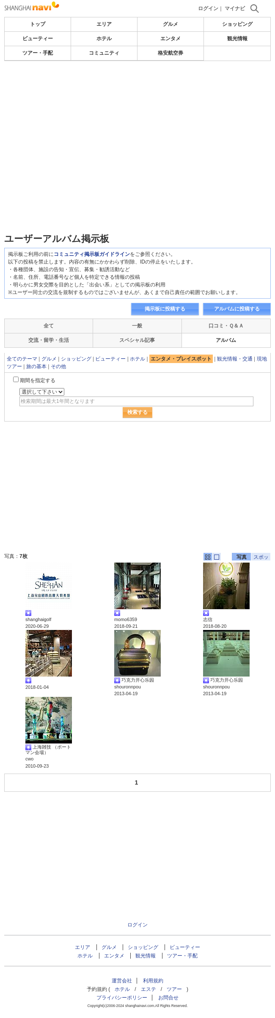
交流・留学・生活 (48, 340)
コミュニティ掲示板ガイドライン (92, 254)
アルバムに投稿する (237, 309)
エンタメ (170, 39)
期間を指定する (37, 380)
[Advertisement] (137, 124)
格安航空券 (170, 53)
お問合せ (168, 998)
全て (49, 326)
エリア (104, 24)
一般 (137, 326)
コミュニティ (104, 53)
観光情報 (237, 39)
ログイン (208, 8)
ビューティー (37, 39)
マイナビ (235, 8)
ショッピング (237, 24)
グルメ (170, 24)
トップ (37, 24)
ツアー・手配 (37, 53)
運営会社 (122, 981)
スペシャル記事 (137, 340)
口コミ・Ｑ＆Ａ (226, 326)
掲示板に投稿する (165, 309)
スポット (261, 557)
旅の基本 (36, 366)
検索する (137, 412)
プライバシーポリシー (121, 998)
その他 (58, 366)
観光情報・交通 (235, 359)
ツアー (174, 989)
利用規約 (153, 981)
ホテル (104, 39)
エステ (148, 989)
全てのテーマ (22, 359)
